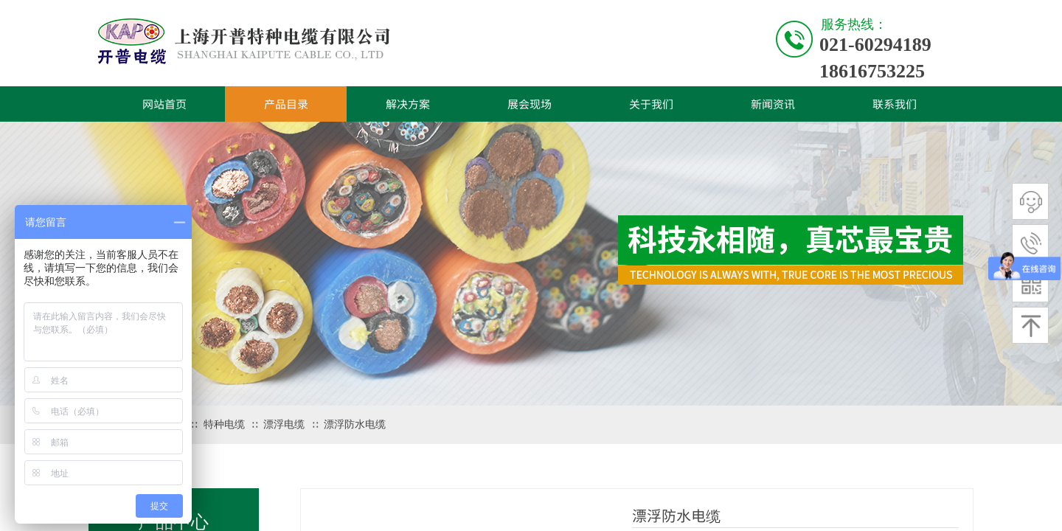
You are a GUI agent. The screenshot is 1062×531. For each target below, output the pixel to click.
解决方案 (408, 103)
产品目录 (286, 103)
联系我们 (894, 103)
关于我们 (651, 103)
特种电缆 (224, 424)
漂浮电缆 (284, 424)
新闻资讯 (773, 103)
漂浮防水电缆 (355, 424)
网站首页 (164, 103)
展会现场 (529, 103)
